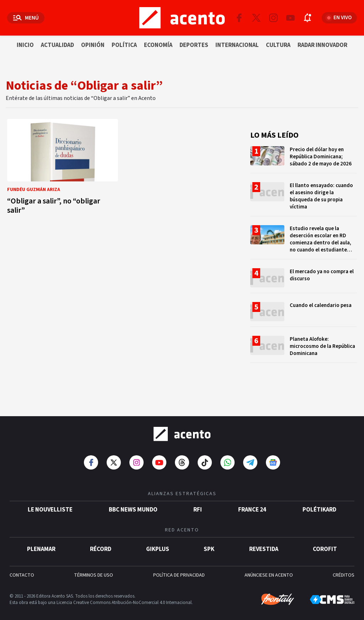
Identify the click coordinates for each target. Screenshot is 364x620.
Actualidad (57, 45)
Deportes (194, 45)
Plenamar (41, 542)
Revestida (263, 542)
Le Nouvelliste (50, 502)
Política (124, 45)
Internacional (237, 45)
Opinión (93, 45)
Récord (100, 542)
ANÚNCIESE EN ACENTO (269, 568)
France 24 (252, 502)
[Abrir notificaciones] (307, 17)
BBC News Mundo (133, 502)
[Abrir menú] (25, 17)
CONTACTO (22, 568)
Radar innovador (322, 45)
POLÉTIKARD (319, 502)
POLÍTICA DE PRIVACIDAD (179, 568)
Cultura (278, 45)
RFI (197, 502)
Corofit (325, 542)
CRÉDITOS (343, 568)
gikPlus (157, 542)
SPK (209, 542)
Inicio (25, 45)
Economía (158, 45)
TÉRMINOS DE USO (93, 568)
